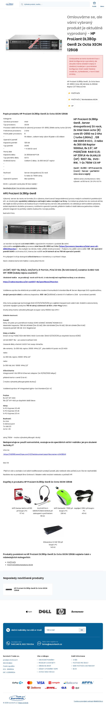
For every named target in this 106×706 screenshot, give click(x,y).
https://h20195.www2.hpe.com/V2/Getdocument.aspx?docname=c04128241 (34, 454)
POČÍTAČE (75, 93)
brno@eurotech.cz (52, 644)
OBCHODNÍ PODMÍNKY (46, 660)
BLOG (75, 669)
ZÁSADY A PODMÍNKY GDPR (48, 669)
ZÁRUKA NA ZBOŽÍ (45, 666)
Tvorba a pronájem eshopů (83, 701)
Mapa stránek (23, 703)
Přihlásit (82, 630)
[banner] (9, 4)
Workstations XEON (89, 99)
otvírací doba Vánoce (46, 672)
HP (72, 106)
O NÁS (75, 660)
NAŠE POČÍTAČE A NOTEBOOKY (84, 666)
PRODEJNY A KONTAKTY (47, 663)
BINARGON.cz (98, 701)
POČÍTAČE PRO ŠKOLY (80, 663)
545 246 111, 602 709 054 (22, 644)
